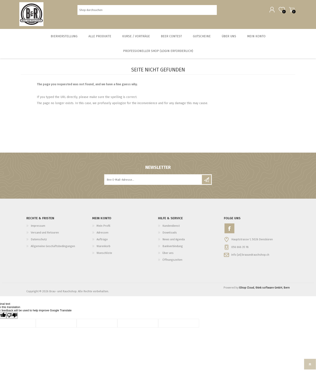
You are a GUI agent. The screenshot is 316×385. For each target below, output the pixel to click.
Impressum (38, 228)
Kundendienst (171, 228)
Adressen (102, 234)
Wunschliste (104, 255)
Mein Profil (103, 228)
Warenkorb (290, 11)
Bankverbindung (172, 248)
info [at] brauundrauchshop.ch (250, 256)
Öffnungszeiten (172, 262)
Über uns (168, 255)
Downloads (169, 234)
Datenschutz (39, 241)
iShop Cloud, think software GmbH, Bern (264, 289)
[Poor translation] (12, 317)
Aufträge (102, 241)
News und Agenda (173, 241)
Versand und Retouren (45, 234)
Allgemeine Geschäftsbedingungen (53, 248)
